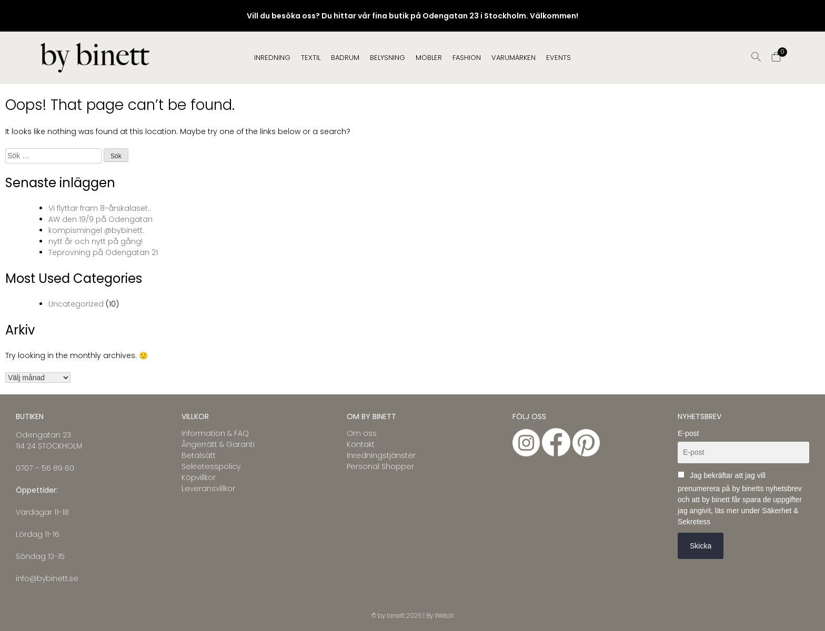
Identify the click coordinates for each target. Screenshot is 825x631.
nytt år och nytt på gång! (95, 241)
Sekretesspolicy (211, 466)
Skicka (700, 546)
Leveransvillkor (208, 488)
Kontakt (361, 444)
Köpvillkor (199, 477)
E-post (688, 433)
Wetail (444, 615)
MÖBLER (429, 58)
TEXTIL (310, 58)
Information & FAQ (215, 433)
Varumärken (513, 58)
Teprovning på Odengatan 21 (103, 252)
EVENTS (558, 58)
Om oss (362, 433)
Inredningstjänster (381, 455)
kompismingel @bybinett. (96, 230)
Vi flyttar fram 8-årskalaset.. (99, 208)
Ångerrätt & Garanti (218, 444)
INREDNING (272, 58)
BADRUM (345, 58)
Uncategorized (76, 304)
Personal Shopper (380, 466)
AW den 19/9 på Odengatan (100, 219)
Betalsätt (199, 455)
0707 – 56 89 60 (45, 468)
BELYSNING (387, 58)
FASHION (466, 58)
